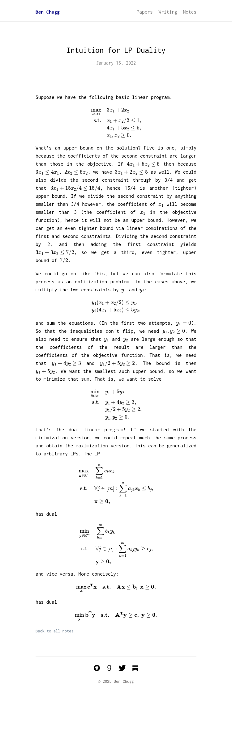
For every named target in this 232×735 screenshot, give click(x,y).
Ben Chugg (48, 12)
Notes (189, 12)
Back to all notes (55, 631)
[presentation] (116, 123)
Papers (145, 12)
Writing (167, 12)
